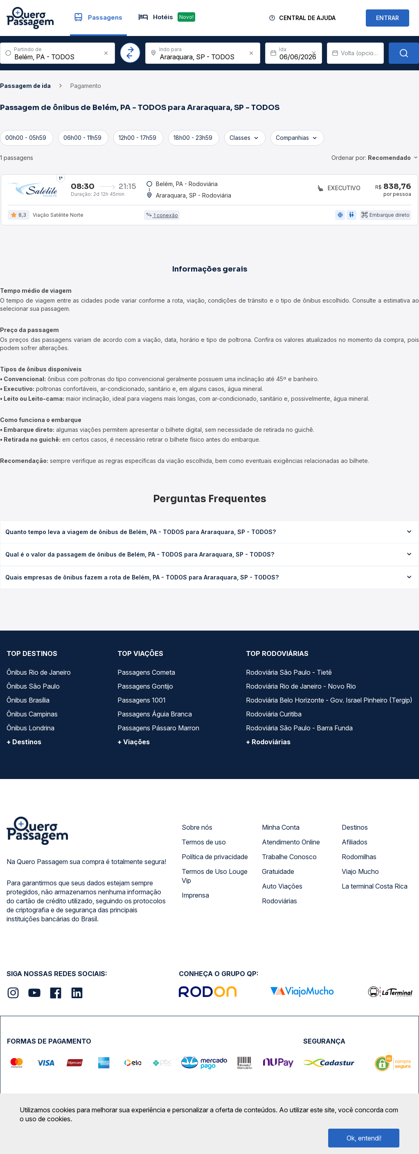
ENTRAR (387, 17)
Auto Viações (282, 889)
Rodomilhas (359, 860)
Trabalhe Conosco (289, 860)
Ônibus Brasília (28, 703)
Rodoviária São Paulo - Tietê (289, 675)
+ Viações (133, 745)
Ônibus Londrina (30, 731)
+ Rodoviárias (268, 745)
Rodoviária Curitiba (274, 717)
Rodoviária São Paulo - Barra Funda (299, 731)
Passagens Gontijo (145, 689)
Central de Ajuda (307, 17)
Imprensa (195, 898)
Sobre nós (197, 830)
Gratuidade (278, 875)
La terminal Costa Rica (375, 889)
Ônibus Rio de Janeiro (39, 675)
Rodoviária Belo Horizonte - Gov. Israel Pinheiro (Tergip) (329, 703)
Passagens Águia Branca (154, 717)
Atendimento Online (291, 845)
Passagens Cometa (146, 675)
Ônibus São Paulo (33, 689)
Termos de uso (204, 845)
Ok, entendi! (364, 1138)
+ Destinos (24, 745)
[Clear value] (314, 53)
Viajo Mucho (360, 875)
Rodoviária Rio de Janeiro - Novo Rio (301, 689)
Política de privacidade (215, 860)
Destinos (355, 830)
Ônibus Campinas (32, 717)
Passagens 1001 (141, 703)
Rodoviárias (279, 904)
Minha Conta (281, 830)
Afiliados (354, 845)
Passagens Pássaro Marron (158, 731)
